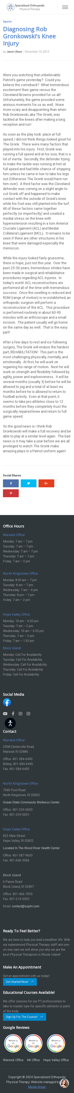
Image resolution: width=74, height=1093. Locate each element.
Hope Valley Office (56, 1048)
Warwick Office (13, 1048)
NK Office (33, 1048)
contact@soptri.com (25, 906)
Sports (7, 21)
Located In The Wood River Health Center (31, 848)
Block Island (12, 875)
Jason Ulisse (14, 51)
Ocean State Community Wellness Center (31, 802)
